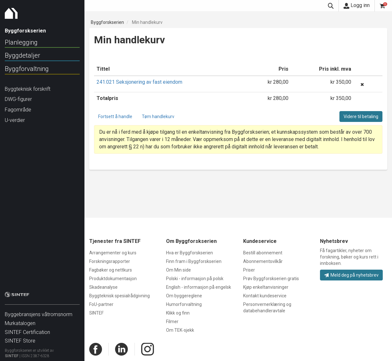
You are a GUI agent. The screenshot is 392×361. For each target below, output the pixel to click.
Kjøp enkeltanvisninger (265, 287)
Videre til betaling (361, 116)
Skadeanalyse (103, 287)
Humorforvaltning (184, 304)
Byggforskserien (107, 22)
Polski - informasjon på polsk (194, 278)
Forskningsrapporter (109, 261)
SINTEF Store (20, 338)
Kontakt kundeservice (265, 295)
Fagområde (18, 110)
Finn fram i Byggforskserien (193, 261)
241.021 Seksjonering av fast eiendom (139, 82)
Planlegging (21, 42)
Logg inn (357, 5)
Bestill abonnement (262, 252)
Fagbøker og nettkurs (110, 270)
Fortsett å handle (115, 116)
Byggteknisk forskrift (27, 89)
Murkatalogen (20, 320)
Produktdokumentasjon (113, 278)
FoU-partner (101, 304)
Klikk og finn (178, 312)
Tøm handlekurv (158, 116)
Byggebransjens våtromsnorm (38, 311)
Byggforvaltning (27, 69)
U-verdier (15, 120)
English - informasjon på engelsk (198, 287)
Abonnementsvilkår (263, 261)
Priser (249, 270)
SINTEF (11, 352)
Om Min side (178, 270)
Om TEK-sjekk (180, 330)
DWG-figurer (18, 99)
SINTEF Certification (27, 329)
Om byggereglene (184, 295)
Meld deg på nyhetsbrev (351, 275)
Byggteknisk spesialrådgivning (119, 295)
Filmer (172, 321)
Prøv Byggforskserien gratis (271, 278)
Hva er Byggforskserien (189, 252)
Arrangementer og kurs (112, 252)
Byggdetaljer (22, 55)
